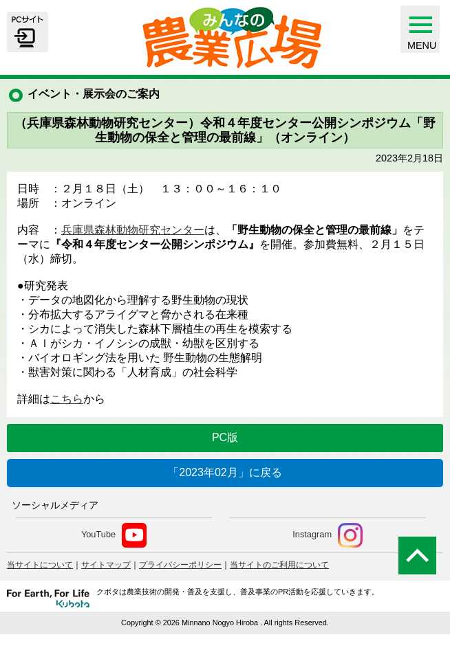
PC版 (225, 437)
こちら (66, 399)
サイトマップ (106, 565)
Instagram (327, 535)
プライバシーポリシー (180, 565)
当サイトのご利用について (279, 565)
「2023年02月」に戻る (224, 472)
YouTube (114, 535)
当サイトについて (40, 565)
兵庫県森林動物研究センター (132, 230)
